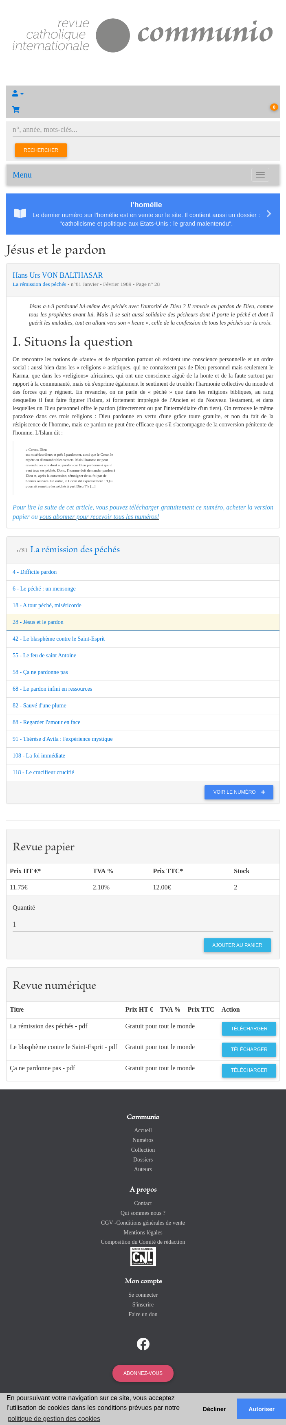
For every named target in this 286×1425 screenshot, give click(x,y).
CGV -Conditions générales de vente (143, 1223)
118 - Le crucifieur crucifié (43, 772)
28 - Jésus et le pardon (38, 622)
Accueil (143, 1130)
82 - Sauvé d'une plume (39, 706)
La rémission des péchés (40, 284)
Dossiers (143, 1160)
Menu (22, 174)
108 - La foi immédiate (39, 756)
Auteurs (143, 1169)
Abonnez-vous (143, 1373)
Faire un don (143, 1314)
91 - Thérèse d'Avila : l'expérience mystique (63, 739)
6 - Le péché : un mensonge (44, 589)
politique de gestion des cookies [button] (54, 1418)
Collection (143, 1150)
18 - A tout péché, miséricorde (47, 605)
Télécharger (249, 1029)
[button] (143, 94)
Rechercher (41, 150)
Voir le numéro (241, 792)
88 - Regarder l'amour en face (46, 722)
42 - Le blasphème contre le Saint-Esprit (59, 639)
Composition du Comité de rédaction (143, 1242)
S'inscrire (143, 1305)
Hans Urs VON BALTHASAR (58, 275)
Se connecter (143, 1295)
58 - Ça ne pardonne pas (40, 672)
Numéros (142, 1140)
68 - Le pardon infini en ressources (52, 689)
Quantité (24, 907)
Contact (143, 1203)
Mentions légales (142, 1233)
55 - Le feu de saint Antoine (44, 655)
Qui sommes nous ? (143, 1213)
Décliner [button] (214, 1409)
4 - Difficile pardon (35, 572)
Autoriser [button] (262, 1409)
